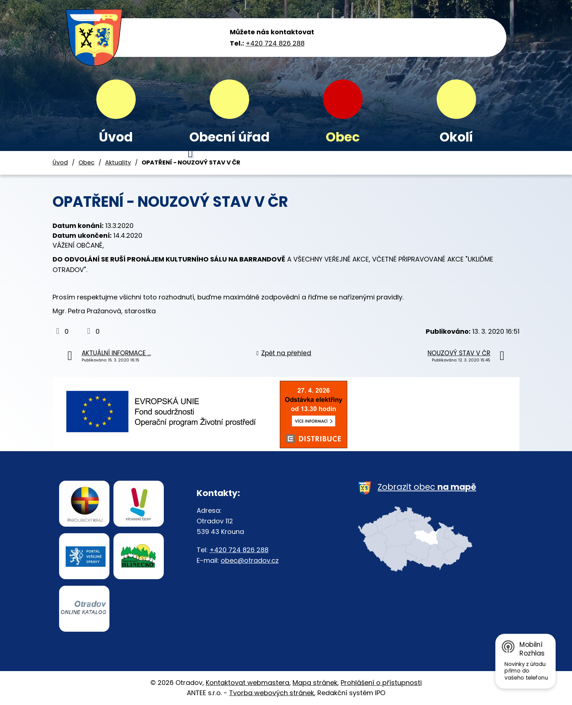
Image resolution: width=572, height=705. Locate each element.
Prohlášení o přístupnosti (381, 682)
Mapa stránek (315, 682)
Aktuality (118, 162)
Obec (343, 137)
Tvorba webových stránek (271, 692)
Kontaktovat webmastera (247, 682)
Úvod (116, 137)
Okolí (456, 137)
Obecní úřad (229, 137)
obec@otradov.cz (250, 560)
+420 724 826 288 (275, 43)
